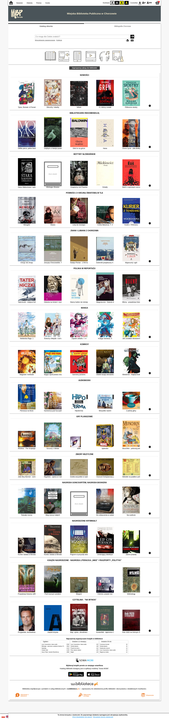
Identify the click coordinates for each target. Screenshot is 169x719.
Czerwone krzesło (104, 644)
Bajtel (72, 652)
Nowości (19, 3)
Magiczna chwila (104, 652)
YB (122, 3)
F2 (149, 3)
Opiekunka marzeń (105, 648)
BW (117, 3)
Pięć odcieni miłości (76, 650)
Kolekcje (59, 40)
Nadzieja (44, 648)
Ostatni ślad (45, 650)
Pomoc (39, 3)
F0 (140, 3)
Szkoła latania (74, 646)
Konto (47, 3)
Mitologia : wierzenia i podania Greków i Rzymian (54, 646)
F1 (144, 3)
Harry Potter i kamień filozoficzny (50, 652)
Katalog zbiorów (46, 26)
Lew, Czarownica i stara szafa (49, 644)
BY (126, 3)
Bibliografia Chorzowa (122, 26)
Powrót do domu (75, 648)
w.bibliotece (73, 689)
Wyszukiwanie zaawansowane (45, 40)
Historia (29, 3)
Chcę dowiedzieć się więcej (82, 717)
